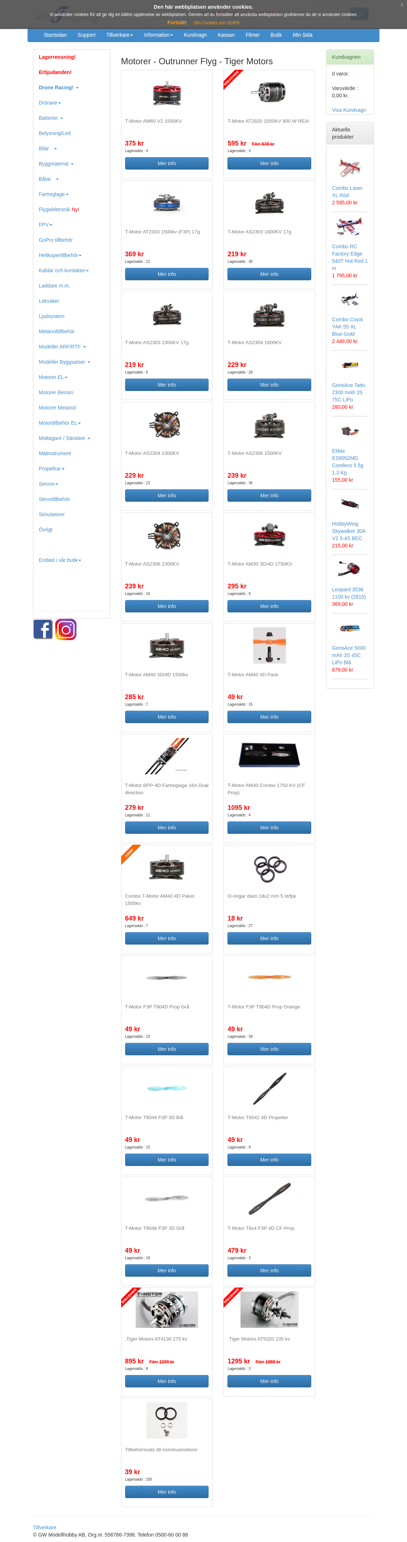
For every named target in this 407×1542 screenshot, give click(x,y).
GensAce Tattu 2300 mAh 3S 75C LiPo (348, 392)
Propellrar (52, 469)
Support (86, 35)
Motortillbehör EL (60, 423)
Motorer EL (53, 377)
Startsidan (55, 35)
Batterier (51, 118)
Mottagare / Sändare (64, 438)
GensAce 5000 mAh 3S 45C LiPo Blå (349, 655)
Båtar (49, 179)
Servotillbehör (54, 499)
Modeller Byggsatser (64, 362)
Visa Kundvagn (349, 110)
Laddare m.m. (54, 286)
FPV (45, 225)
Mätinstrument (55, 453)
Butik (276, 35)
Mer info (167, 163)
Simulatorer (52, 514)
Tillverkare (119, 35)
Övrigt (45, 530)
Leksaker (49, 301)
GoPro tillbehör (56, 240)
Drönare (50, 103)
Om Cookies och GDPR (217, 22)
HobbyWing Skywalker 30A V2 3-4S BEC (348, 531)
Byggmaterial (56, 164)
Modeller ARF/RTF (62, 347)
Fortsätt (177, 22)
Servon (48, 484)
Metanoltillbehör (57, 331)
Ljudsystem (52, 316)
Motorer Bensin (56, 392)
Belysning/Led (55, 133)
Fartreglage (54, 194)
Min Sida (302, 35)
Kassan (226, 35)
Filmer (253, 35)
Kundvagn (195, 35)
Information (158, 35)
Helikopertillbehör (60, 255)
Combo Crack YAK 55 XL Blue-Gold (347, 327)
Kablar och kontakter (64, 270)
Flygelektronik (59, 209)
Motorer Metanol (57, 408)
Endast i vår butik (60, 560)
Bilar (48, 148)
